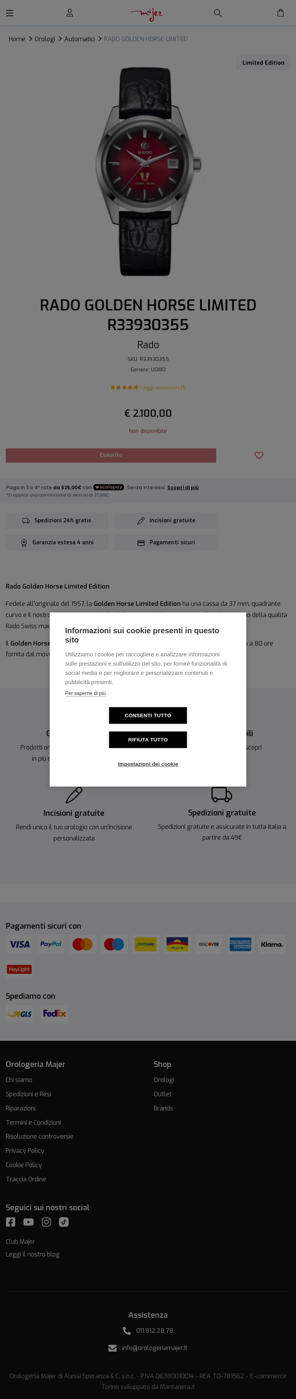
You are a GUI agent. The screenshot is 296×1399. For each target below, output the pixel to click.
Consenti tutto (103, 728)
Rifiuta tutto (192, 728)
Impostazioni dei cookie (148, 752)
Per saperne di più (85, 705)
